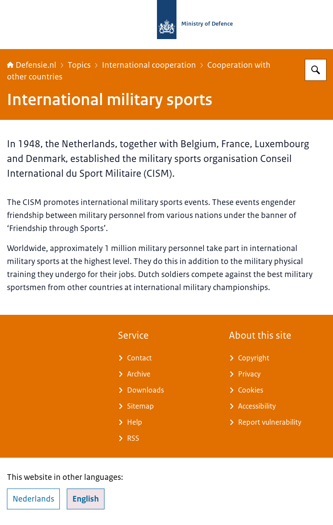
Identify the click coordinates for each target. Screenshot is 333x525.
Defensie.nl (31, 65)
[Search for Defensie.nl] (315, 69)
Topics (79, 65)
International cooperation (149, 65)
